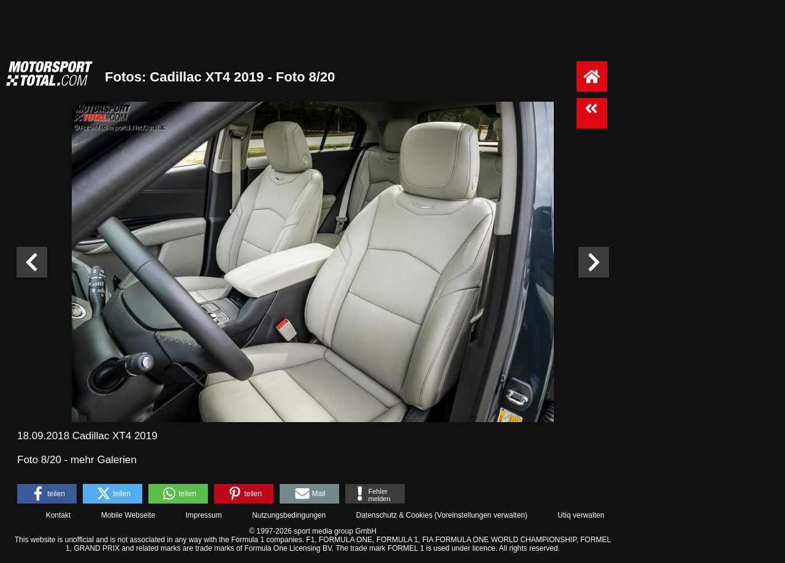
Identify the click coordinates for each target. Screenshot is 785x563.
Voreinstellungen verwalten (481, 515)
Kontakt (58, 515)
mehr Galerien (104, 460)
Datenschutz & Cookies (394, 515)
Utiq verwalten (580, 515)
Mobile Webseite (128, 515)
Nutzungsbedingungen (289, 515)
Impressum (203, 515)
